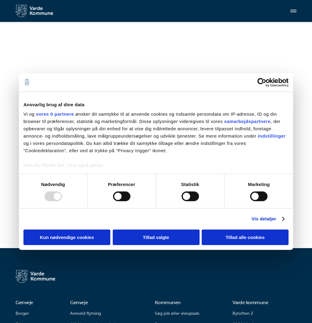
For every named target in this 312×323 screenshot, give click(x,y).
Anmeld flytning (85, 313)
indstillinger (272, 136)
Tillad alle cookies (244, 237)
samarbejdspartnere (247, 121)
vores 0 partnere (55, 114)
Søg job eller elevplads (177, 313)
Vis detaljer (264, 218)
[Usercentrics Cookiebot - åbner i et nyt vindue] (262, 82)
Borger (22, 313)
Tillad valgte (156, 237)
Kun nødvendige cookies (67, 237)
